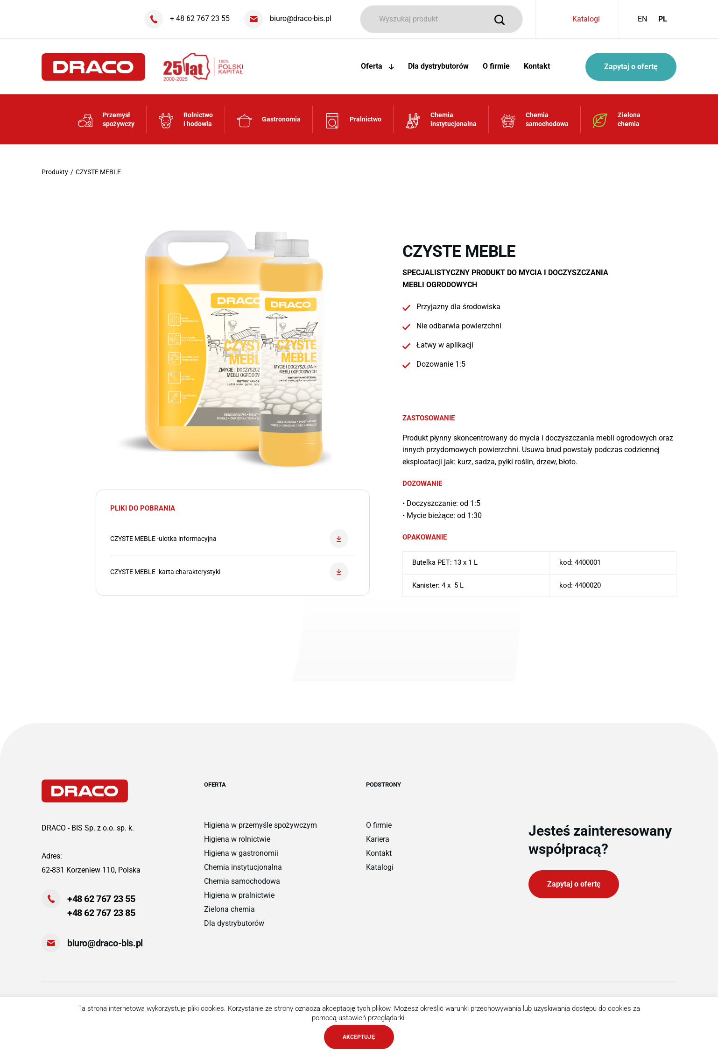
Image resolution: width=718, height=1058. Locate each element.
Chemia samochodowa (242, 881)
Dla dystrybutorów (438, 66)
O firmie (496, 66)
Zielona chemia (229, 909)
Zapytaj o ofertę (631, 66)
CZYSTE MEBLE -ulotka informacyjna (229, 538)
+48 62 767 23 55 (101, 898)
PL (662, 18)
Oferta (377, 66)
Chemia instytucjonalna (243, 867)
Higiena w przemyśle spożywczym (260, 825)
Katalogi (586, 18)
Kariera (377, 839)
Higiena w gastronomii (241, 853)
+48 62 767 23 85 (101, 912)
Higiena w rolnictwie (237, 839)
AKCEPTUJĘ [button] (359, 1037)
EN (642, 18)
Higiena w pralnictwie (239, 895)
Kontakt (537, 66)
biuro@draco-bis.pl (105, 943)
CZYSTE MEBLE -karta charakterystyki (229, 571)
